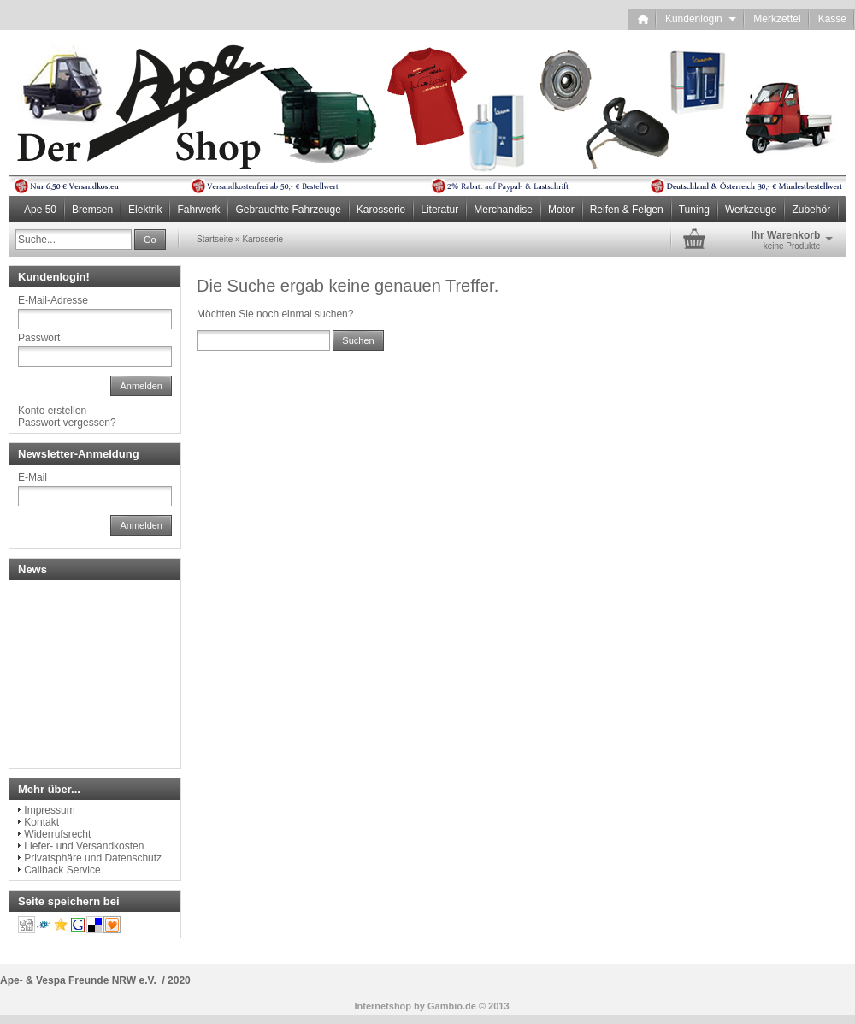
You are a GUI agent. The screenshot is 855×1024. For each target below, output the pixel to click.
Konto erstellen (52, 411)
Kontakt (41, 822)
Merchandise (503, 210)
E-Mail (32, 477)
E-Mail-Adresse (53, 300)
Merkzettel (776, 19)
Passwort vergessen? (67, 423)
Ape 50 (40, 210)
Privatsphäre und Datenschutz (93, 858)
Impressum (49, 810)
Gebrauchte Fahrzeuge (287, 210)
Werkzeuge (750, 210)
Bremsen (92, 210)
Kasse (832, 19)
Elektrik (145, 210)
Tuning (694, 210)
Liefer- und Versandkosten (84, 846)
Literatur (439, 210)
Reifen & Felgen (626, 210)
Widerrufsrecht (57, 834)
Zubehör (811, 210)
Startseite (215, 239)
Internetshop (382, 1006)
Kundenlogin (700, 19)
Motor (561, 210)
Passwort (39, 338)
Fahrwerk (198, 210)
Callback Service (62, 870)
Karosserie (381, 210)
